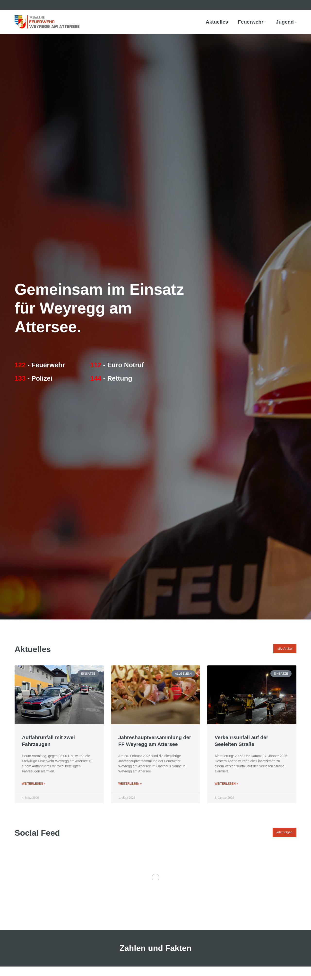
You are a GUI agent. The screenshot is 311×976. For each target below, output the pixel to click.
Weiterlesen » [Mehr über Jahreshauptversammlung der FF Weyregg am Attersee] (130, 783)
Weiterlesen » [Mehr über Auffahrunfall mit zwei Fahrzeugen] (33, 783)
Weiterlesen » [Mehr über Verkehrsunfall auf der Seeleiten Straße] (226, 783)
